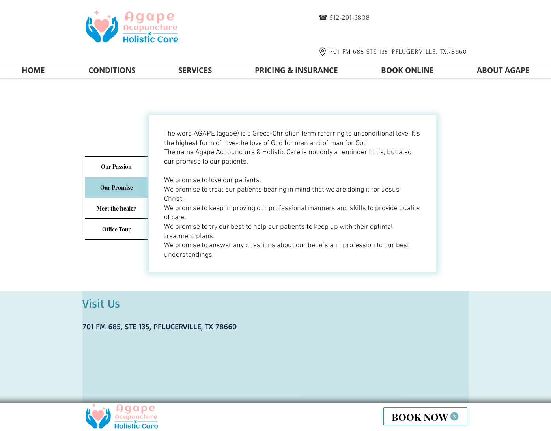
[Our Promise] (116, 187)
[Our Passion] (116, 166)
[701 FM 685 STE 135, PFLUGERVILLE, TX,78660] (391, 52)
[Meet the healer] (116, 208)
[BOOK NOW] (425, 416)
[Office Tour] (116, 229)
